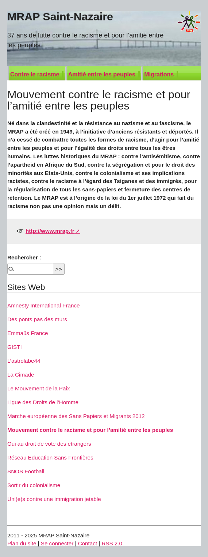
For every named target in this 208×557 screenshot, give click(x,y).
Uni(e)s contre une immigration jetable (54, 499)
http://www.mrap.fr (50, 231)
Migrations (159, 74)
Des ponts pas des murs (37, 319)
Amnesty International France (43, 305)
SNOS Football (25, 471)
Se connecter (57, 543)
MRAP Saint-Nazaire (60, 16)
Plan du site (21, 543)
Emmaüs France (27, 333)
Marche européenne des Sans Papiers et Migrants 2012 (76, 416)
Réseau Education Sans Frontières (50, 457)
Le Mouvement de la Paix (38, 388)
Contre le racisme (34, 74)
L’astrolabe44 (23, 361)
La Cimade (20, 374)
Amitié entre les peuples (101, 74)
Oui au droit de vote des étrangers (49, 444)
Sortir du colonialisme (33, 485)
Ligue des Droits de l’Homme (42, 402)
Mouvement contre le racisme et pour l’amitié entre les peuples (90, 430)
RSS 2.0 (111, 543)
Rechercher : (24, 257)
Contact (87, 543)
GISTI (14, 347)
